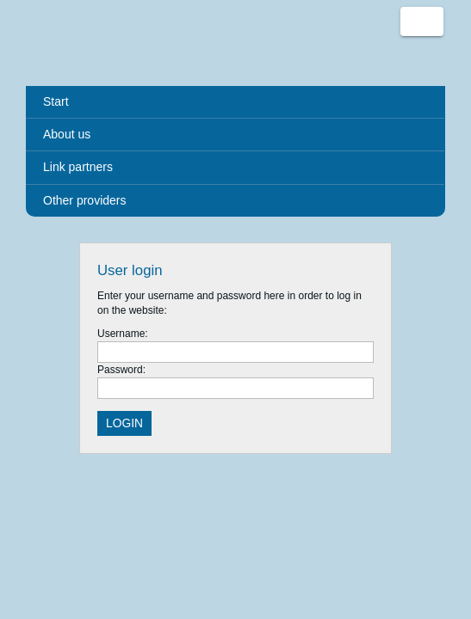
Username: (122, 334)
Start (56, 101)
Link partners (78, 167)
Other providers (84, 200)
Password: (121, 370)
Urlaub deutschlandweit (77, 43)
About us (66, 134)
